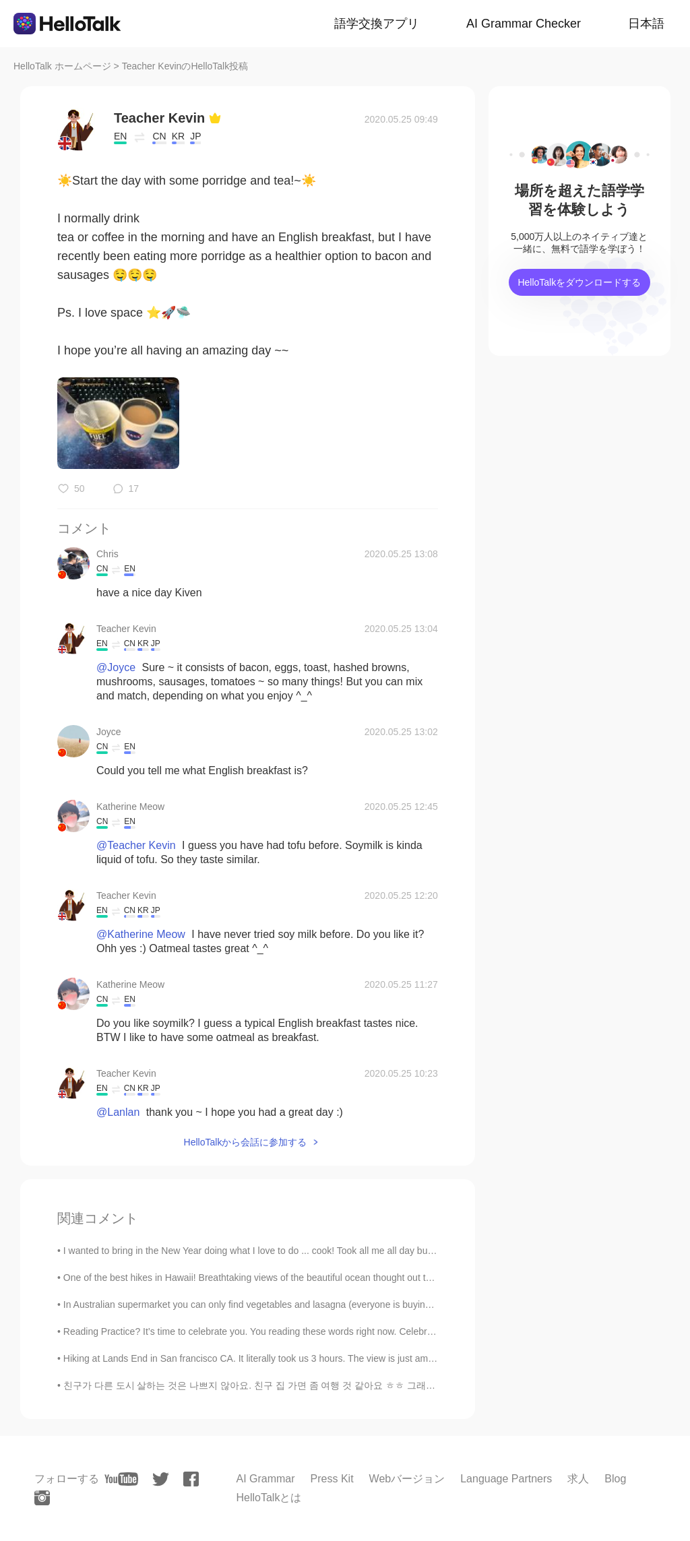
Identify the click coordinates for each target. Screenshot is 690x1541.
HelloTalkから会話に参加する (245, 1142)
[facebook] (191, 1479)
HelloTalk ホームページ (62, 66)
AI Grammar (265, 1478)
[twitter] (160, 1479)
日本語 (646, 23)
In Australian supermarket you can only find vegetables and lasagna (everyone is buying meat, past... (274, 1304)
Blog (615, 1478)
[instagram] (42, 1497)
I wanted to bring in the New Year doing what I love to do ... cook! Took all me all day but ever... (261, 1250)
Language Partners (506, 1478)
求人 (578, 1478)
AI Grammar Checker (523, 23)
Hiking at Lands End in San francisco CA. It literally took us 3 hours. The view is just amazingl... (262, 1358)
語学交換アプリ (376, 23)
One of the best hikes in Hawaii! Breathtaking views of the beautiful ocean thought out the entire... (266, 1277)
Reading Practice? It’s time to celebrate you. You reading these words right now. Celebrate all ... (263, 1331)
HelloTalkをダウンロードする (579, 282)
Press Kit (332, 1478)
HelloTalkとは (268, 1497)
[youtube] (121, 1479)
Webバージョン (407, 1478)
